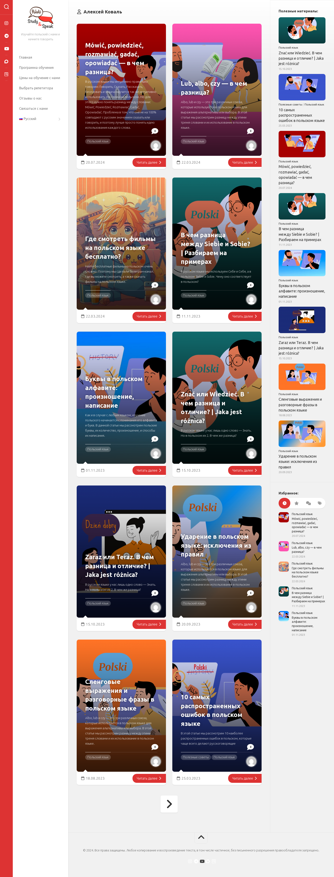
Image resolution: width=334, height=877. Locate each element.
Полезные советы (196, 757)
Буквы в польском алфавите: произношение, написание (302, 290)
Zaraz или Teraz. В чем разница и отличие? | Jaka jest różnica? (301, 347)
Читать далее (149, 162)
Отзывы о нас (30, 98)
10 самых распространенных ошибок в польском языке (302, 115)
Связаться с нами (33, 108)
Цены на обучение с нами (39, 78)
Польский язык (98, 141)
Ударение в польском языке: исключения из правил (298, 461)
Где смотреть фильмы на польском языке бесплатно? (121, 247)
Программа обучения (36, 67)
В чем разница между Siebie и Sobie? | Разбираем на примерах (300, 234)
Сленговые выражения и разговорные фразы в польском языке (300, 404)
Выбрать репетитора (36, 88)
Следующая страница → (169, 804)
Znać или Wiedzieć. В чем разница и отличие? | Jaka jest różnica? (301, 58)
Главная (25, 57)
